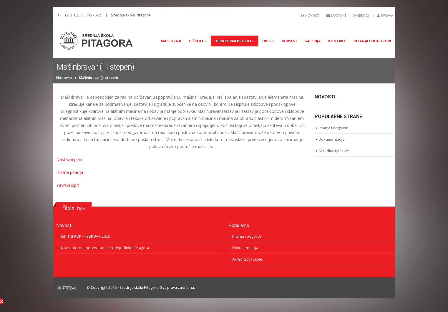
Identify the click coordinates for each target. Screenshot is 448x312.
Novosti (310, 15)
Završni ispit (67, 185)
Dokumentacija (331, 139)
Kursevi (289, 40)
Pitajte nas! (74, 208)
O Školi (196, 40)
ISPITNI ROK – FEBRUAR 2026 (85, 236)
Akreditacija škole (334, 150)
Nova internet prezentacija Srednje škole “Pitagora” (105, 247)
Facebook (361, 15)
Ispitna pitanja (69, 172)
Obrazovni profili (232, 40)
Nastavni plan (69, 159)
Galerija (312, 40)
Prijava (385, 15)
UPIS (266, 40)
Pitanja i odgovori (372, 40)
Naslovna (171, 40)
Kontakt (336, 15)
